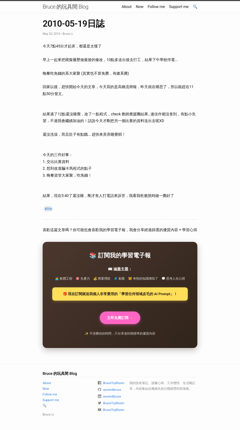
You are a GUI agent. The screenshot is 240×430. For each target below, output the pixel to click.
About (127, 6)
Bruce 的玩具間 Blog (65, 7)
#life (48, 209)
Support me (179, 6)
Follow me (156, 6)
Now (140, 6)
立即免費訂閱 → (120, 318)
